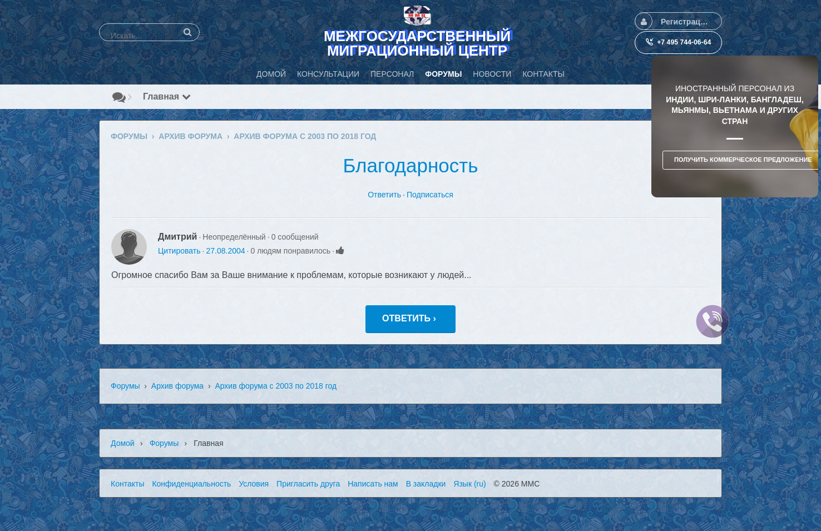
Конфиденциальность (191, 483)
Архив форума (177, 385)
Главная (167, 96)
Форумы (125, 385)
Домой (123, 443)
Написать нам (373, 483)
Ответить (384, 194)
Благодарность (410, 165)
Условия (254, 483)
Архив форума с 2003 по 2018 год (276, 385)
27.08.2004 (225, 250)
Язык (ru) (469, 483)
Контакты (127, 483)
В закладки (426, 483)
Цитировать (179, 250)
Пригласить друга (308, 483)
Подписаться (430, 194)
